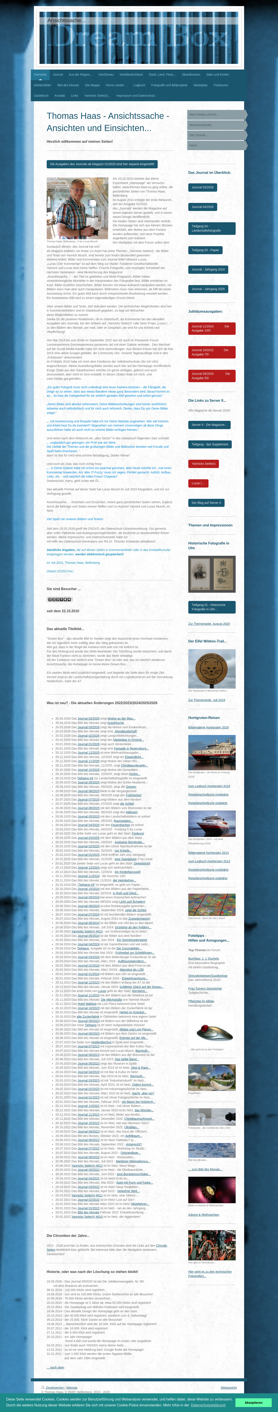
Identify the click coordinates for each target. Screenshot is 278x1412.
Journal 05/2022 (88, 1169)
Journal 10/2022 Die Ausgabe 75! (210, 352)
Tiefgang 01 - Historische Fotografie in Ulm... (208, 607)
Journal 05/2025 (88, 816)
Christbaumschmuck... (139, 1118)
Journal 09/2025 (88, 782)
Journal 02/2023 (88, 1089)
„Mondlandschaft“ (125, 731)
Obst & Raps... (141, 1067)
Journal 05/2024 (88, 935)
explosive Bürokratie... (130, 842)
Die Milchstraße (111, 999)
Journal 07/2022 (88, 1148)
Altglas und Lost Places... (136, 1029)
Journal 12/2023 (88, 982)
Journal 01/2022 (88, 1208)
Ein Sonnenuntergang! (132, 940)
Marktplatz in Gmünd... (128, 740)
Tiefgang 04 (85, 778)
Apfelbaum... (133, 1136)
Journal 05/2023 (88, 1063)
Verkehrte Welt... (128, 1191)
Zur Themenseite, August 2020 (209, 624)
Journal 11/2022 (88, 1114)
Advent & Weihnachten (203, 1214)
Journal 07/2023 (88, 1046)
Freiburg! (138, 833)
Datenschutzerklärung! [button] (208, 1405)
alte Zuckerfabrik (88, 1016)
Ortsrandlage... (131, 1153)
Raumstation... (123, 821)
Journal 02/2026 (88, 735)
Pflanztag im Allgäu (201, 1001)
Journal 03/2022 (88, 1187)
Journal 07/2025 (88, 799)
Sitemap (71, 1387)
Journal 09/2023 (88, 1021)
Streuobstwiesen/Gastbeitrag (207, 975)
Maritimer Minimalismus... (133, 1161)
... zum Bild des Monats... (205, 1169)
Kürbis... (134, 774)
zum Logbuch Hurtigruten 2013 (209, 861)
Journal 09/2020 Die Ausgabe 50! (211, 376)
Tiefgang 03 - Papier (205, 250)
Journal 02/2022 (88, 1199)
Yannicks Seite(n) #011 (87, 1195)
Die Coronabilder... (129, 948)
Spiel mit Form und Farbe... (134, 1182)
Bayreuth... (143, 1050)
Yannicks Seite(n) (203, 463)
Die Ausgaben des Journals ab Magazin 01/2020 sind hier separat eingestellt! (102, 164)
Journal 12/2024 (88, 867)
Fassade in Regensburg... (131, 748)
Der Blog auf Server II (206, 502)
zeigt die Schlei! (135, 910)
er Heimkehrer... (125, 880)
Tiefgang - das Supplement (210, 444)
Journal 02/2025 (88, 846)
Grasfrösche (116, 723)
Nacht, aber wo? (143, 1093)
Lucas (102, 991)
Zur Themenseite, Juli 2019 (206, 700)
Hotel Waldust (87, 1003)
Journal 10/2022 (88, 1123)
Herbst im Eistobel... (133, 1012)
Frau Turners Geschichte (205, 988)
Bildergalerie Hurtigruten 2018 (208, 727)
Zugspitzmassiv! (139, 918)
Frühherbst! (134, 795)
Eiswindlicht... (134, 757)
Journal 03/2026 (88, 727)
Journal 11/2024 (88, 876)
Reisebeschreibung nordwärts (208, 794)
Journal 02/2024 (88, 965)
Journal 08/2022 (88, 1140)
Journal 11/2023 (88, 995)
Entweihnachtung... (135, 978)
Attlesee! (132, 812)
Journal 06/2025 (88, 808)
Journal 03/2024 (88, 957)
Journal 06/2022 (88, 1157)
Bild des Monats (88, 1212)
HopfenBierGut (101, 1042)
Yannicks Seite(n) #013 (87, 931)
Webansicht (229, 1387)
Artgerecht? (134, 1144)
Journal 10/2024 (88, 889)
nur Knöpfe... (123, 850)
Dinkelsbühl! (142, 863)
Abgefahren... (140, 1204)
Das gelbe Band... (127, 1059)
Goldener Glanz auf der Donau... (142, 987)
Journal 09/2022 (88, 1131)
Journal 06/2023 (88, 1055)
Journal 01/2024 (88, 974)
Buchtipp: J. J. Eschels (203, 958)
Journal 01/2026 (88, 744)
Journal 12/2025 (88, 752)
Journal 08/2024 (88, 906)
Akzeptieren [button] (254, 1402)
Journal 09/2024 (88, 897)
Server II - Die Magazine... (209, 424)
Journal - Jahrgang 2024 (208, 269)
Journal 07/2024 (88, 914)
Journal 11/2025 (88, 761)
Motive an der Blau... (122, 718)
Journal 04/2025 (88, 825)
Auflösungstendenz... (132, 961)
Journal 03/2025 (88, 838)
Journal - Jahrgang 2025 (208, 289)
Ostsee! (131, 786)
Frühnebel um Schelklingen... (135, 952)
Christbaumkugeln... (134, 765)
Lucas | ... (198, 483)
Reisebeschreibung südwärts (207, 803)
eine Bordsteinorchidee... (134, 1174)
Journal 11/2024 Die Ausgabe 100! (210, 328)
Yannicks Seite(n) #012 (87, 1165)
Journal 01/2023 (88, 1097)
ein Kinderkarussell (127, 872)
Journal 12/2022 (88, 1106)
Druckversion (53, 1387)
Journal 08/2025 (88, 791)
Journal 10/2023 (88, 1008)
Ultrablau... (131, 1127)
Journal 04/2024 (88, 944)
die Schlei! (127, 803)
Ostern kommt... (143, 1084)
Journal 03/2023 (88, 1080)
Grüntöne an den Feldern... (133, 927)
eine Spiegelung (125, 859)
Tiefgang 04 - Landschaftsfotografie (206, 228)
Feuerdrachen (120, 825)
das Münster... (144, 1110)
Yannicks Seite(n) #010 (87, 1216)
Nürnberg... (139, 991)
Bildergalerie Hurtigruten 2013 (208, 853)
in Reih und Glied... (126, 893)
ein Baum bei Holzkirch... (139, 1101)
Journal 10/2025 (88, 770)
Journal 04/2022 (88, 1178)
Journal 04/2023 (88, 1072)
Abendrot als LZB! (132, 969)
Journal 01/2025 (88, 854)
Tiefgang (83, 948)
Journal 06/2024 (88, 923)
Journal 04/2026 (88, 718)
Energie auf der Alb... (133, 1038)
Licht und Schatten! (132, 901)
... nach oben (55, 1367)
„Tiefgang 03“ (86, 884)
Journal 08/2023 (88, 1033)
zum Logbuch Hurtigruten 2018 (209, 786)
